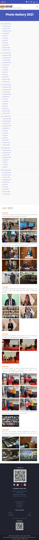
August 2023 (6, 96)
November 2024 (7, 58)
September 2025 (7, 31)
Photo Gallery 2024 (6, 53)
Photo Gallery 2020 (6, 170)
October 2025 (6, 28)
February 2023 (6, 111)
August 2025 (6, 33)
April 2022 (5, 138)
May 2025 (5, 40)
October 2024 (6, 60)
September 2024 (7, 62)
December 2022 (7, 118)
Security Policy (19, 505)
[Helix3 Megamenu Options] (37, 7)
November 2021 (6, 153)
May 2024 (5, 72)
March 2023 (6, 108)
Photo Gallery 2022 (6, 116)
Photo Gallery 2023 (6, 84)
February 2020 (6, 191)
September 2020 (7, 179)
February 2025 (6, 47)
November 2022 (7, 121)
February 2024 (6, 79)
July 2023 (5, 99)
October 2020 (6, 177)
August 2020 (6, 182)
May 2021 (5, 167)
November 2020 (7, 175)
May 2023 (5, 103)
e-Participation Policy (20, 502)
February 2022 (6, 142)
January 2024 (6, 81)
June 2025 (5, 38)
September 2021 (7, 157)
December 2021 (7, 150)
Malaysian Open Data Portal (19, 496)
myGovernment (19, 492)
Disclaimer (19, 507)
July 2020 (5, 184)
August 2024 (6, 65)
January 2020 (6, 194)
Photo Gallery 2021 (5, 148)
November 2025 (7, 26)
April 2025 (5, 43)
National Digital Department (19, 494)
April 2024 (5, 74)
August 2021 (6, 160)
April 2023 (5, 106)
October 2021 (6, 155)
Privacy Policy (19, 503)
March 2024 (6, 77)
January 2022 (6, 145)
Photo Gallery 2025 (6, 24)
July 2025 (5, 35)
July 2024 (5, 67)
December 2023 (7, 87)
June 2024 (5, 69)
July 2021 (5, 162)
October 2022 (6, 123)
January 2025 (6, 50)
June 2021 (5, 164)
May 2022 (5, 135)
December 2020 (7, 172)
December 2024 (7, 55)
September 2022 (7, 126)
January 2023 (6, 113)
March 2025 (6, 45)
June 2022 (5, 133)
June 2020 (5, 187)
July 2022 (5, 130)
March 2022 (6, 140)
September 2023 (7, 94)
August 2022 (6, 128)
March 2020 (6, 189)
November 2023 (7, 89)
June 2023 (5, 101)
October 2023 (6, 92)
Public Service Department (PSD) (19, 491)
